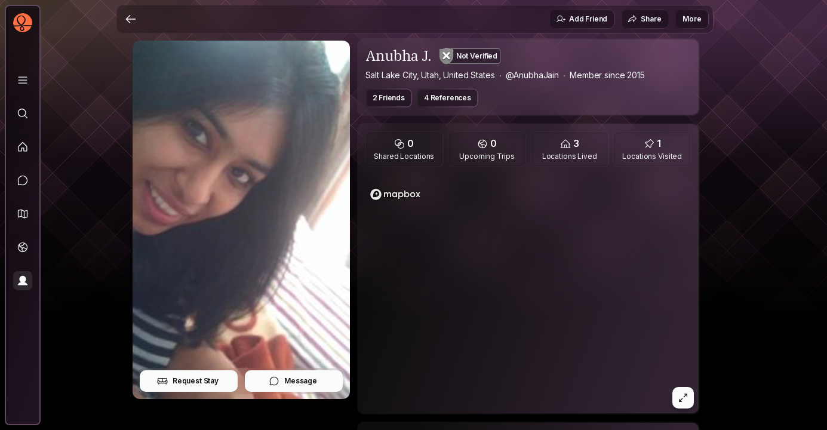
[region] (528, 294)
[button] (22, 213)
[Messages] (22, 180)
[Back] (130, 19)
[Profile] (22, 280)
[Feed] (22, 146)
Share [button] (644, 19)
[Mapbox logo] (395, 194)
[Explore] (22, 113)
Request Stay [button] (188, 381)
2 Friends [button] (389, 97)
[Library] (22, 80)
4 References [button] (447, 97)
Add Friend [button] (581, 19)
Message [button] (293, 381)
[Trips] (22, 247)
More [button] (691, 18)
